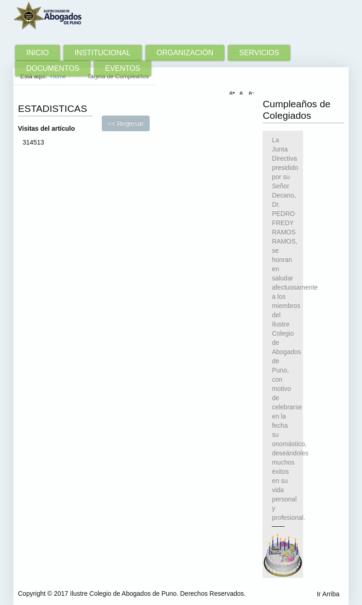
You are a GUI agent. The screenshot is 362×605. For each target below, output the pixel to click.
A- (250, 93)
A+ (233, 93)
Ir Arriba (328, 594)
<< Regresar (126, 123)
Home (58, 76)
